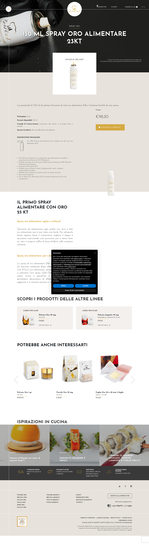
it (142, 8)
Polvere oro (22, 495)
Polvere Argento (53, 495)
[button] (95, 253)
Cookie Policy (127, 517)
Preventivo (101, 8)
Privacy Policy (116, 517)
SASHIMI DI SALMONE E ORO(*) (72, 459)
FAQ (96, 476)
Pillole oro (21, 507)
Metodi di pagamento (84, 500)
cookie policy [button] (72, 266)
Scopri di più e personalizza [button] (74, 290)
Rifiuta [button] (63, 286)
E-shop (78, 495)
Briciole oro (22, 497)
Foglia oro (21, 502)
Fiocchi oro (21, 500)
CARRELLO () (129, 8)
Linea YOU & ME (30, 310)
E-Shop (114, 8)
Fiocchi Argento (53, 500)
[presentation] (16, 380)
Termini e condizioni (87, 517)
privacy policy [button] (78, 258)
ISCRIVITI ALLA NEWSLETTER (119, 496)
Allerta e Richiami (103, 517)
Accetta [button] (85, 286)
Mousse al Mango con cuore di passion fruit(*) (25, 459)
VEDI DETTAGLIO (44, 325)
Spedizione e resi (82, 497)
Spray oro (74, 26)
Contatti (79, 502)
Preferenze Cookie (125, 520)
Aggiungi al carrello (110, 127)
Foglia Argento (52, 502)
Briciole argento (53, 497)
